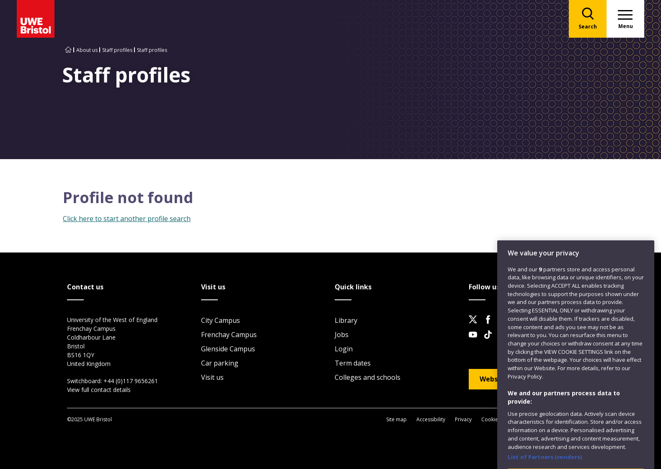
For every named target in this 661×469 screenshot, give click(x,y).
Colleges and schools (367, 377)
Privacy (463, 419)
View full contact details (99, 390)
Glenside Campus (228, 348)
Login (344, 348)
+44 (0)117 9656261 (130, 381)
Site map (396, 419)
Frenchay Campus (229, 334)
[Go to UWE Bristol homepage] (68, 50)
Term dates (353, 363)
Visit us (212, 377)
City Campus (220, 320)
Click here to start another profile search (127, 218)
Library (346, 320)
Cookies (491, 419)
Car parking (219, 363)
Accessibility (430, 419)
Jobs (342, 334)
